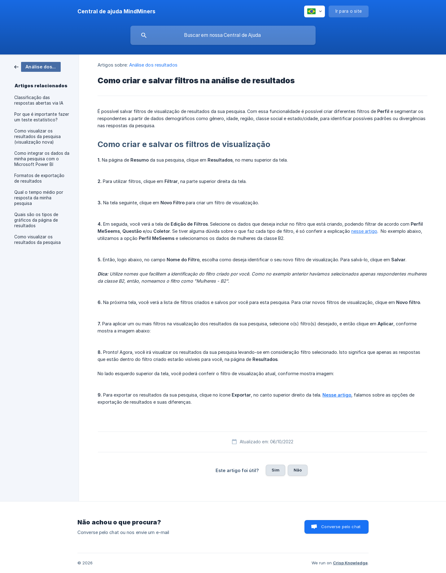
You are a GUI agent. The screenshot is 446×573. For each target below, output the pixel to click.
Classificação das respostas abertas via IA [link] (38, 100)
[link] (37, 66)
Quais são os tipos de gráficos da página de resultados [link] (36, 220)
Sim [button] (275, 469)
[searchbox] (223, 35)
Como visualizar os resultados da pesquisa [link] (37, 239)
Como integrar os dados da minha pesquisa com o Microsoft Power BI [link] (41, 159)
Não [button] (298, 469)
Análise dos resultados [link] (153, 64)
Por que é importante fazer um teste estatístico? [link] (41, 117)
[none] (116, 11)
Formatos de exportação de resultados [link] (39, 178)
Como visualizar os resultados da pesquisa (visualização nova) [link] (37, 136)
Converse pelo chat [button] (341, 526)
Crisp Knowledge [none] (350, 562)
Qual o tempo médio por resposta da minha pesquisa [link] (38, 198)
